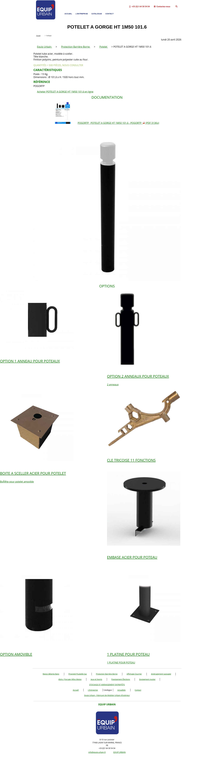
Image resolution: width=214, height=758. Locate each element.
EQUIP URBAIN (119, 752)
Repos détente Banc (51, 674)
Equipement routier (147, 679)
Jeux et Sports (96, 679)
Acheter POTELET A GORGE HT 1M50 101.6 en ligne (65, 91)
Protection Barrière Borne (75, 46)
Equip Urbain (44, 46)
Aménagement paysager (161, 674)
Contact (138, 690)
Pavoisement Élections (120, 679)
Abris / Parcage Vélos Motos (69, 679)
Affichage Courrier (134, 674)
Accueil (76, 690)
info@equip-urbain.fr (97, 752)
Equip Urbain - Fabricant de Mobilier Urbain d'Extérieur (107, 695)
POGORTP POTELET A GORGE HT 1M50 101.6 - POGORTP (118, 123)
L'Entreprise (93, 690)
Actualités (121, 690)
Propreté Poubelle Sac (78, 674)
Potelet (103, 46)
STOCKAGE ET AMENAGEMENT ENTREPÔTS (107, 684)
